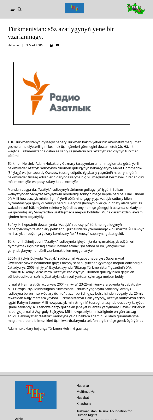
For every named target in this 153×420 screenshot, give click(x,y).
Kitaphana (84, 404)
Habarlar (83, 386)
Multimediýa (86, 392)
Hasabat (83, 398)
